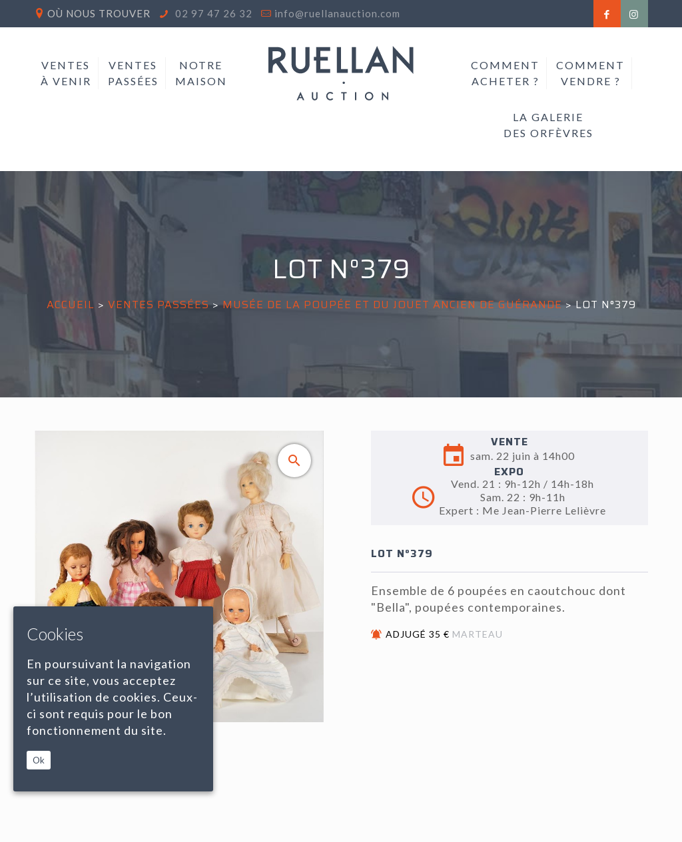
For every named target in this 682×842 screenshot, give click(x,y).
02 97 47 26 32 (212, 13)
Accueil (71, 304)
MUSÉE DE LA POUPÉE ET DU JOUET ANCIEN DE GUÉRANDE (392, 304)
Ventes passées (158, 304)
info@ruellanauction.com (337, 13)
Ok (39, 760)
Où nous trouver (99, 13)
